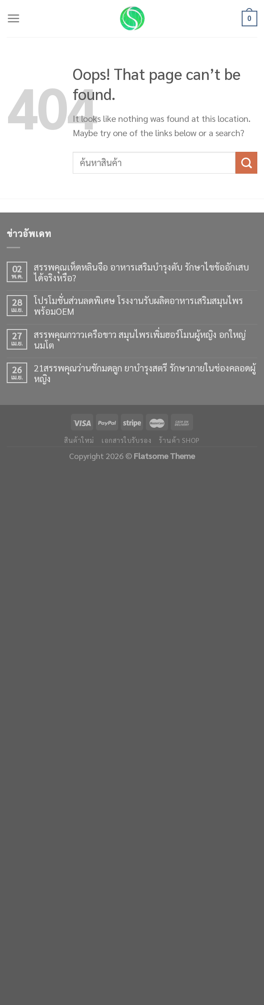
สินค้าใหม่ (79, 440)
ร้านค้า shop (179, 440)
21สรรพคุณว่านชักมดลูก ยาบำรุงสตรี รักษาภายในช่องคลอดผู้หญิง (145, 373)
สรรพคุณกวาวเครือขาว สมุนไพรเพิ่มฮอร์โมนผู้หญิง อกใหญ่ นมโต (140, 339)
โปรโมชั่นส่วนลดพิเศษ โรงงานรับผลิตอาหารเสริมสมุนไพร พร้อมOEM (138, 306)
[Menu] (14, 18)
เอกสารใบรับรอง (126, 440)
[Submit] (246, 163)
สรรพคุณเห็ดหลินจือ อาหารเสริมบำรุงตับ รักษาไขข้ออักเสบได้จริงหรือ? (141, 272)
